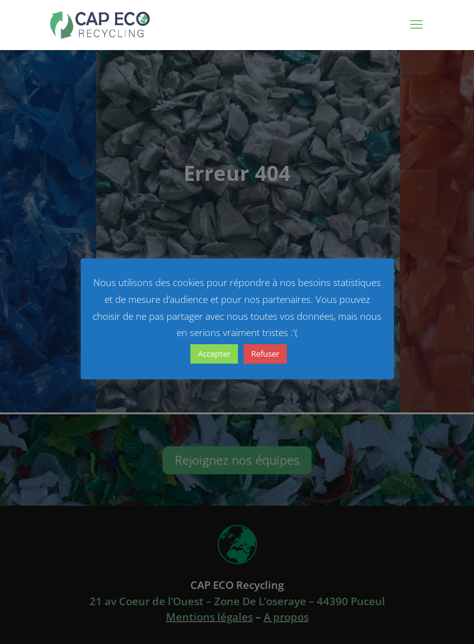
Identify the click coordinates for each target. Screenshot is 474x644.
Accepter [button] (214, 353)
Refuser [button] (265, 353)
